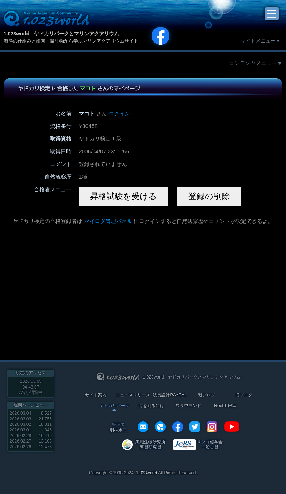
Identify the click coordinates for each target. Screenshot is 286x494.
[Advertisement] (90, 288)
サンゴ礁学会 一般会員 (210, 444)
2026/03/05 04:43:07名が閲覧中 (31, 387)
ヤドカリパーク (114, 406)
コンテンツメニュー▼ (255, 63)
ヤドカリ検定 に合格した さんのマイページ (79, 88)
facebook (177, 426)
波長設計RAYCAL (170, 395)
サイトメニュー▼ (261, 41)
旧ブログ (243, 395)
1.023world (146, 472)
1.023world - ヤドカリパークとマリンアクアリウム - (63, 33)
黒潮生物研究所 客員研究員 (150, 444)
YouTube (231, 426)
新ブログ (206, 395)
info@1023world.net (143, 426)
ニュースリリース (133, 395)
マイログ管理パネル (108, 221)
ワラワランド (188, 406)
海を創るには (151, 406)
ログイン (119, 113)
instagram (212, 426)
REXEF (160, 426)
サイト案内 (96, 395)
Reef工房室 (225, 406)
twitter (194, 426)
